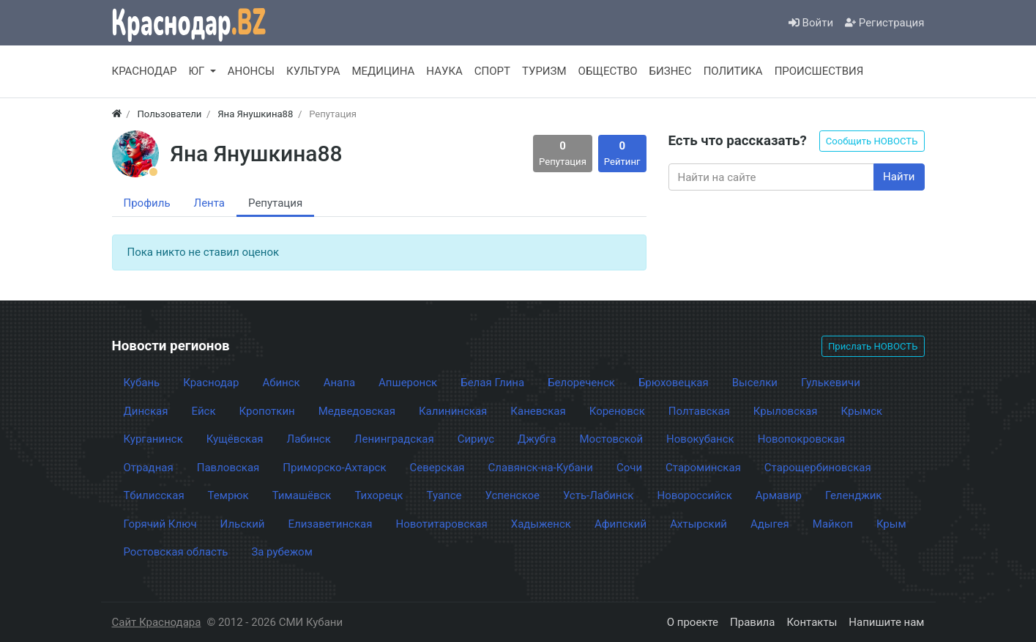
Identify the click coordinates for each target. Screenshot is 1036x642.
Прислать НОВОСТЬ (872, 346)
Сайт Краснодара (156, 622)
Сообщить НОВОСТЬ (872, 141)
